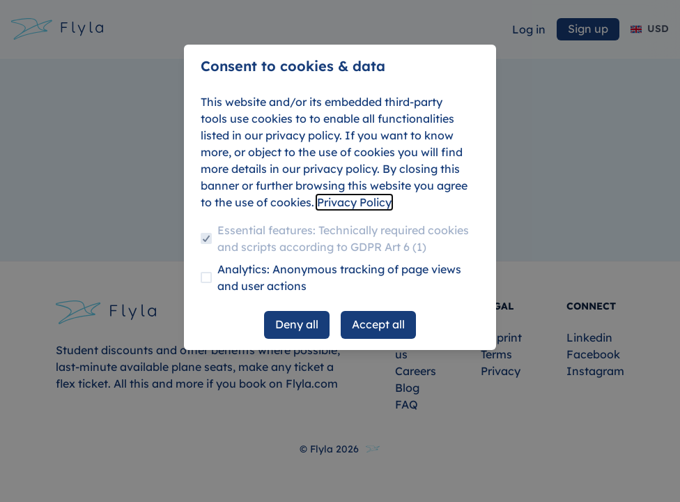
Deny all (296, 324)
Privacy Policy (354, 202)
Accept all (378, 324)
